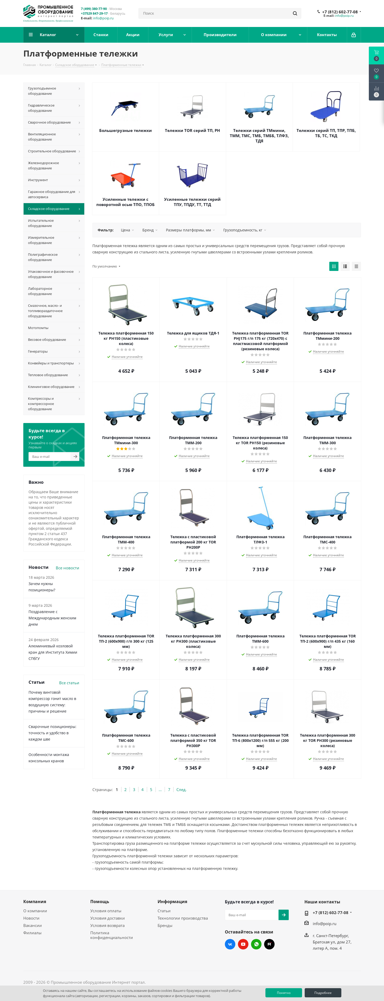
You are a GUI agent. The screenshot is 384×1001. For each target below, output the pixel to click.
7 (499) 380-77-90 (94, 8)
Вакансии (32, 925)
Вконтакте (230, 944)
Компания (34, 901)
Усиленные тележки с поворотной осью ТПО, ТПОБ (125, 202)
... (160, 789)
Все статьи (69, 682)
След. (181, 789)
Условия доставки (107, 918)
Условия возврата (107, 925)
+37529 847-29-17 (94, 13)
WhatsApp (256, 944)
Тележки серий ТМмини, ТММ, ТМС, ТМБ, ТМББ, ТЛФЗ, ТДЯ (259, 135)
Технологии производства (183, 918)
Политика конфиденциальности (111, 935)
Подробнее (323, 993)
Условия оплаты (105, 910)
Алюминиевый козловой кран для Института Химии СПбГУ (53, 652)
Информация (172, 901)
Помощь (99, 901)
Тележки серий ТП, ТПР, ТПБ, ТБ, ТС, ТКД (326, 133)
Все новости (67, 567)
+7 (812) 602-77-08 (340, 11)
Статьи (164, 910)
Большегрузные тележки (125, 130)
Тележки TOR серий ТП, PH (192, 130)
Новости (31, 918)
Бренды (165, 925)
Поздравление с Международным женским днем (52, 618)
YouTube (243, 944)
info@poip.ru (103, 18)
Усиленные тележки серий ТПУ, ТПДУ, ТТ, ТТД (192, 202)
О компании (35, 910)
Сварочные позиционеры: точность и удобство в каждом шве (52, 733)
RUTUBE (269, 944)
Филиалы (32, 932)
